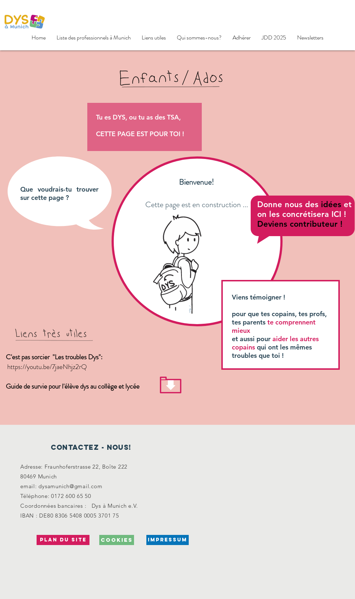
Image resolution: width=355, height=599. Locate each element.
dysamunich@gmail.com (70, 486)
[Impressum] (167, 540)
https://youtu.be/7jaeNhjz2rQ (47, 367)
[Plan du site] (63, 540)
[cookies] (116, 540)
